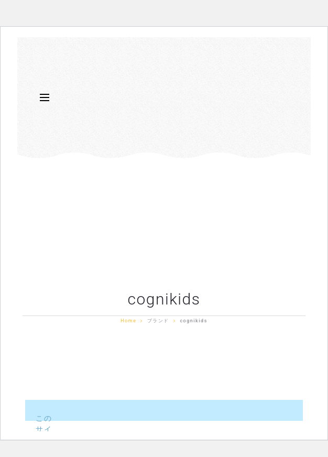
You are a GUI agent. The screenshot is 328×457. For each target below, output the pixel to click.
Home (128, 320)
